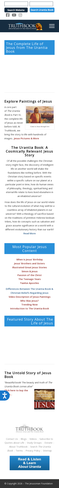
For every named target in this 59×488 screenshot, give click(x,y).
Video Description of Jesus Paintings (30, 296)
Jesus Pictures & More (26, 138)
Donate (48, 442)
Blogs (24, 438)
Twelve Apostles (29, 283)
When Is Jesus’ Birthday (29, 259)
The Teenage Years (29, 279)
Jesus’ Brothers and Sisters (29, 263)
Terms (19, 450)
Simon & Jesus (30, 271)
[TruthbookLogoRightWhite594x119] (24, 26)
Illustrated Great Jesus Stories (29, 267)
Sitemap (47, 450)
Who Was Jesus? (29, 300)
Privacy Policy (32, 450)
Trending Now (29, 304)
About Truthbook (18, 446)
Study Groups (34, 442)
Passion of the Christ (29, 275)
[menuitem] (50, 26)
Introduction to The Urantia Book (29, 308)
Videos (33, 438)
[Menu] (50, 26)
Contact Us (12, 438)
